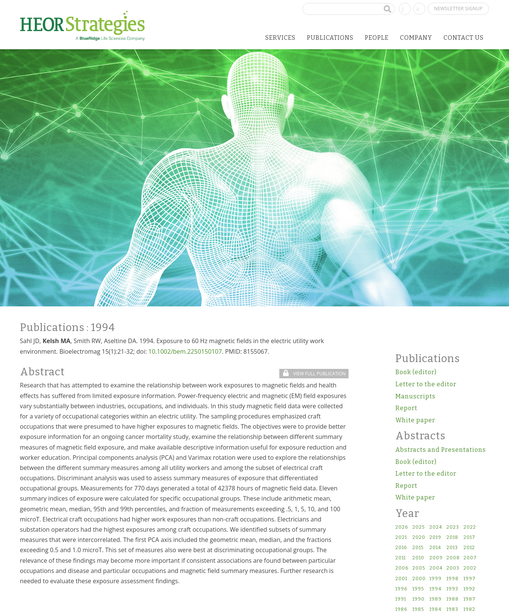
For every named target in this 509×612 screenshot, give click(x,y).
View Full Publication (314, 373)
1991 (400, 599)
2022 (470, 527)
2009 (436, 558)
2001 (401, 578)
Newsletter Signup (458, 8)
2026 (401, 527)
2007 (470, 558)
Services (280, 37)
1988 (453, 599)
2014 (435, 547)
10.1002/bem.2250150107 (185, 351)
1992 (469, 589)
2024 (436, 527)
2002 (470, 568)
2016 (401, 547)
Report (406, 408)
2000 (419, 578)
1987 (470, 599)
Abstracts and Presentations (440, 449)
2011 (400, 558)
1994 (436, 589)
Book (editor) (416, 372)
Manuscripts (415, 396)
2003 (453, 568)
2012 (469, 547)
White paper (415, 420)
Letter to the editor (425, 384)
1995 (418, 589)
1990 (418, 599)
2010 (418, 558)
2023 (453, 527)
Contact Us (464, 37)
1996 (401, 589)
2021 (401, 537)
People (377, 37)
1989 (436, 599)
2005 (418, 568)
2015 (417, 547)
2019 (435, 537)
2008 (453, 558)
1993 (452, 589)
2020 (418, 537)
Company (416, 37)
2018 (452, 537)
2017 (469, 537)
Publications (330, 37)
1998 (453, 578)
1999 (436, 578)
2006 (401, 568)
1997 (470, 578)
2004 (436, 568)
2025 (418, 527)
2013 (452, 547)
